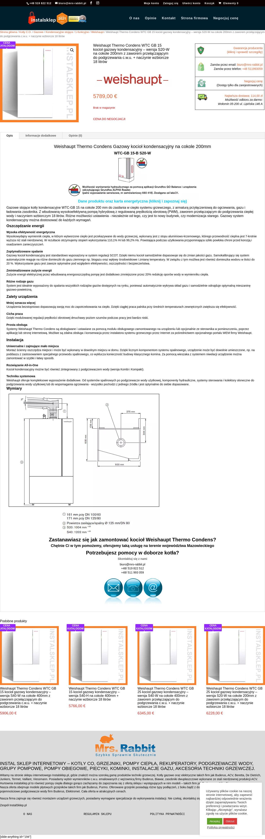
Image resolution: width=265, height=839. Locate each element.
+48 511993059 (252, 68)
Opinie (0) (75, 135)
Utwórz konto (191, 3)
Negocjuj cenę (225, 18)
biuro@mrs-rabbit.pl (250, 64)
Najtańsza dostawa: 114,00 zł (244, 95)
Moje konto (151, 3)
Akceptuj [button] (215, 821)
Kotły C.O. (25, 32)
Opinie (151, 18)
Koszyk (209, 3)
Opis (9, 135)
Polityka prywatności (167, 814)
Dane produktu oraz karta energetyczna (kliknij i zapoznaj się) (132, 201)
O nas (134, 18)
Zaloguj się (170, 3)
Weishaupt (97, 32)
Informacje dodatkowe (40, 135)
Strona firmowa (194, 18)
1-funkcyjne (82, 32)
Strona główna (8, 32)
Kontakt (169, 18)
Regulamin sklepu (97, 814)
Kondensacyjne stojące (59, 32)
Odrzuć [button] (230, 821)
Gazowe (38, 32)
